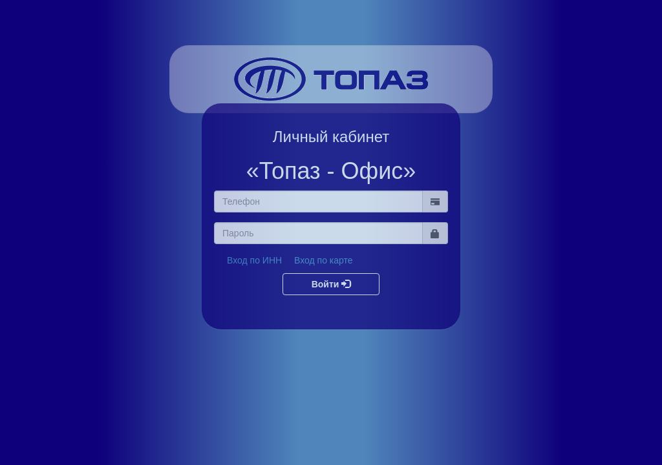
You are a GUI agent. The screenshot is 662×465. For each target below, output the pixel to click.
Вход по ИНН (254, 260)
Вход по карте (323, 260)
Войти (331, 284)
